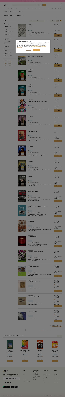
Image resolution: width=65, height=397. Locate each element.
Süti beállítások (28, 50)
